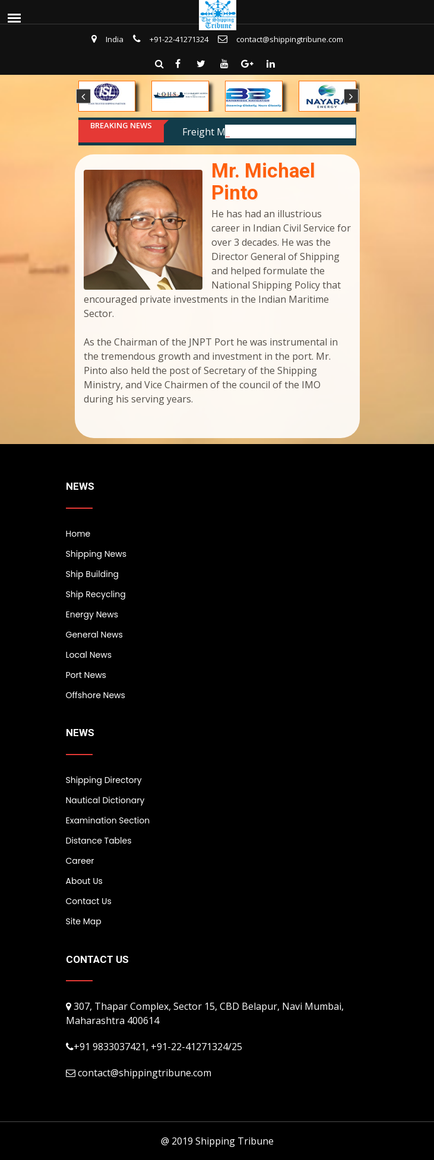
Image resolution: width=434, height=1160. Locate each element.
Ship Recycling (96, 594)
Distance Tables (99, 841)
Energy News (92, 614)
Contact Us (89, 901)
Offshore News (95, 695)
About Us (84, 881)
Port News (86, 675)
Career (80, 861)
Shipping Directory (104, 780)
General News (94, 635)
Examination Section (108, 820)
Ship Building (92, 574)
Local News (89, 655)
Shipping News (96, 554)
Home (78, 534)
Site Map (84, 921)
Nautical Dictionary (105, 800)
